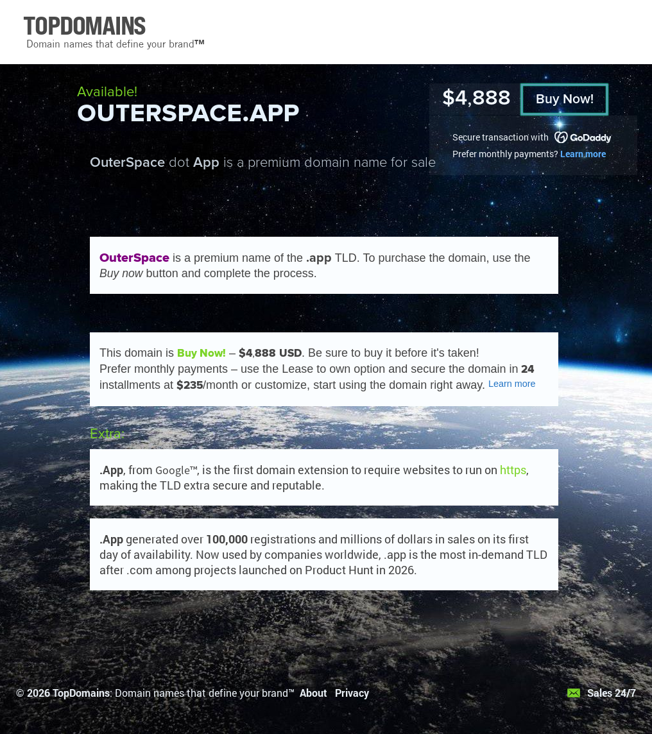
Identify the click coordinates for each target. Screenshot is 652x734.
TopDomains (81, 692)
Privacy (352, 692)
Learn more (583, 154)
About (313, 692)
